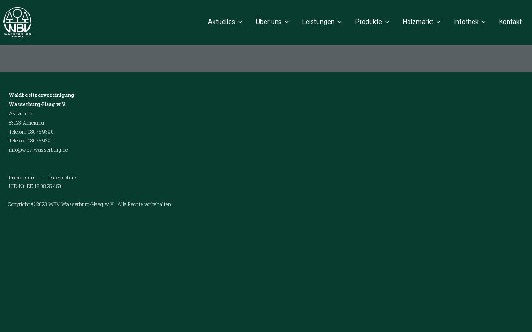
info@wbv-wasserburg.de (38, 149)
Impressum (22, 177)
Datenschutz (62, 177)
